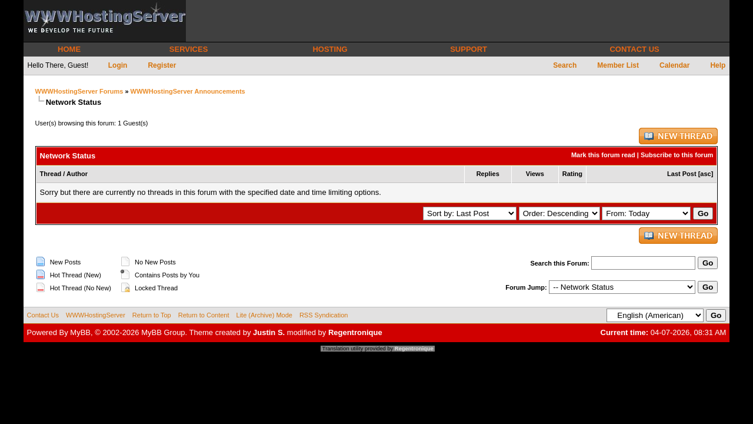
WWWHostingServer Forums (79, 91)
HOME (69, 49)
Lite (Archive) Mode (264, 315)
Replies (488, 173)
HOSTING (329, 49)
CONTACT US (634, 49)
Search (565, 65)
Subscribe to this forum (677, 154)
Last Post (682, 173)
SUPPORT (468, 49)
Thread (51, 173)
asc (705, 173)
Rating (572, 173)
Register (162, 65)
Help (717, 65)
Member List (618, 65)
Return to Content (203, 315)
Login (118, 65)
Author (77, 173)
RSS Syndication (323, 315)
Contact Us (43, 315)
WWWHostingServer (95, 315)
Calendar (674, 65)
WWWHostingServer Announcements (188, 91)
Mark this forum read (603, 154)
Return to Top (151, 315)
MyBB (80, 332)
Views (535, 173)
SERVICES (188, 49)
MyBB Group (163, 332)
